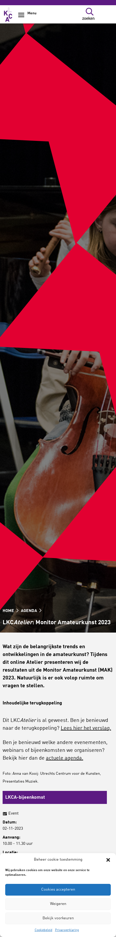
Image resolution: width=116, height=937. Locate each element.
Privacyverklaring (67, 930)
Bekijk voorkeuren (58, 918)
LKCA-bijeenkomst (25, 797)
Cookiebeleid (43, 930)
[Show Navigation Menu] (21, 16)
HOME (11, 611)
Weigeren (58, 904)
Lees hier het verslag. (86, 728)
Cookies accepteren (58, 890)
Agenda (31, 611)
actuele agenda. (64, 758)
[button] (108, 860)
